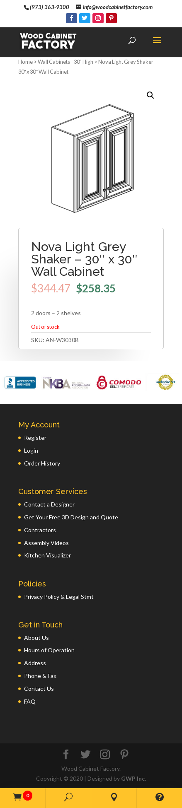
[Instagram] (98, 18)
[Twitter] (84, 18)
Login (31, 450)
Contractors (40, 529)
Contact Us (39, 688)
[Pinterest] (111, 18)
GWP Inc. (133, 778)
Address (35, 662)
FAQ (30, 701)
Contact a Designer (49, 504)
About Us (36, 637)
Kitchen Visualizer (47, 555)
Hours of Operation (49, 650)
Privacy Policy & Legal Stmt (59, 596)
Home (25, 61)
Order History (42, 463)
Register (35, 437)
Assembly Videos (46, 542)
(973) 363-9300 (49, 7)
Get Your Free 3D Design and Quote (71, 517)
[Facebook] (71, 18)
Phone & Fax (40, 675)
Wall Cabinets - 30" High (65, 61)
